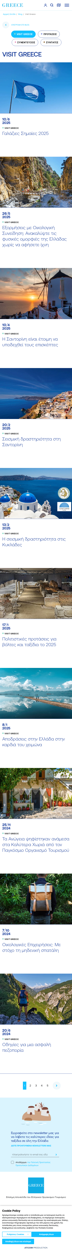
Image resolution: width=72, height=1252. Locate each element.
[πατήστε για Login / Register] (45, 5)
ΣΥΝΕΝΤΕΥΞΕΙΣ (26, 42)
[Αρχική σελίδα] (9, 14)
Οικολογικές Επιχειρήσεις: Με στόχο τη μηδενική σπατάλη (31, 947)
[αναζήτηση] (52, 5)
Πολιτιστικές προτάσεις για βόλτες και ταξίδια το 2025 (29, 641)
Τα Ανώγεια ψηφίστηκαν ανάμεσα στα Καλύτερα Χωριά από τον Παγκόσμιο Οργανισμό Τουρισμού (35, 844)
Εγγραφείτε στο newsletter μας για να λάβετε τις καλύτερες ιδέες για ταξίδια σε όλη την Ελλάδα (35, 1137)
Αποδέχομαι (30, 1163)
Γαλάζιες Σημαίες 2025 (25, 133)
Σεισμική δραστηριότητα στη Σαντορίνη (31, 441)
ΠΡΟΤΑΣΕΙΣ (50, 34)
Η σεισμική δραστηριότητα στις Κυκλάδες (34, 541)
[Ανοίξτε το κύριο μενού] (66, 5)
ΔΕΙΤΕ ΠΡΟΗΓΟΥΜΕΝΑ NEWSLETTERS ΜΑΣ (31, 1146)
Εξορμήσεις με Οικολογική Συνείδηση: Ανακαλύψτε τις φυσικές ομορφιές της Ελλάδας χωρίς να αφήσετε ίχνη (34, 236)
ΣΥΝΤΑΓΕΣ (52, 42)
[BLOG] (20, 14)
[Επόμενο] (57, 1086)
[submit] (56, 1154)
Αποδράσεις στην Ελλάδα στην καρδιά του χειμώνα (33, 741)
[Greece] (12, 5)
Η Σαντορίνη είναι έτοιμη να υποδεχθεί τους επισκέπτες (30, 341)
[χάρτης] (58, 5)
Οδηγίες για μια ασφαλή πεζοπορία (26, 1047)
